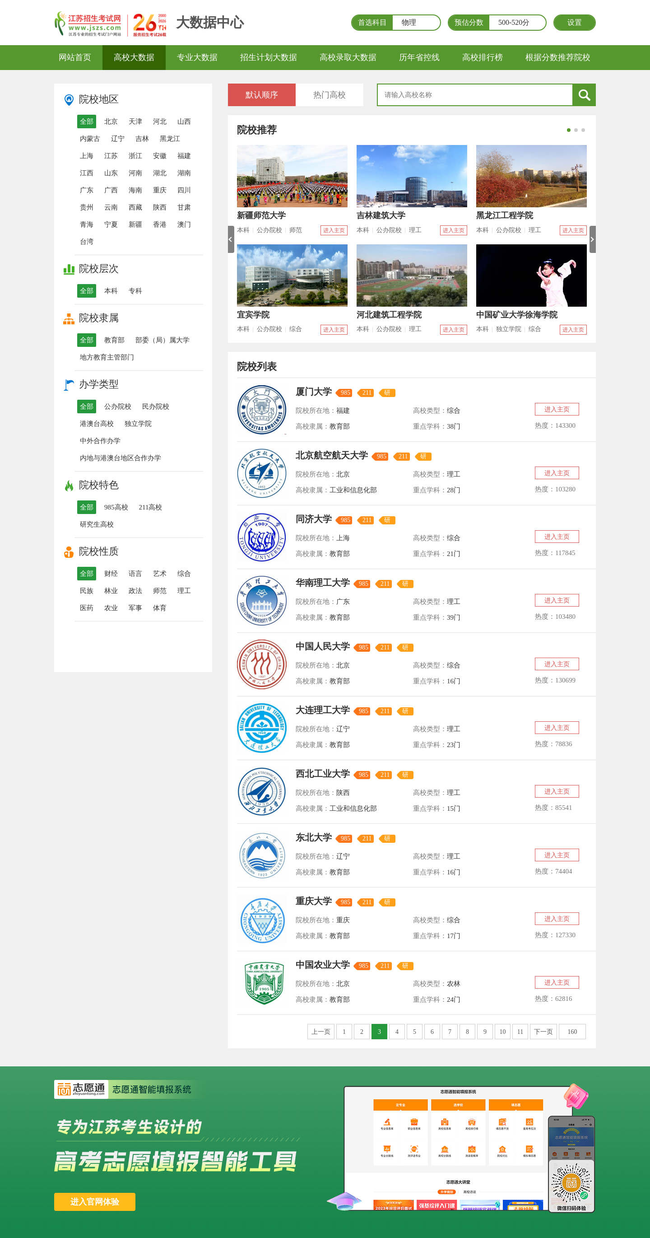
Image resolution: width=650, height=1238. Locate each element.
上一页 (320, 1031)
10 (503, 1031)
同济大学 (314, 519)
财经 (111, 573)
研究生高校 (97, 524)
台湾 (86, 241)
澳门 (184, 224)
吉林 (142, 138)
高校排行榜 (482, 57)
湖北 (160, 173)
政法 (135, 590)
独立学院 (138, 423)
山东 (111, 173)
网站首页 (75, 57)
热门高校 (329, 94)
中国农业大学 (323, 965)
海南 (135, 190)
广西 (111, 190)
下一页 (543, 1031)
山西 (184, 121)
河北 (160, 121)
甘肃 (184, 207)
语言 (135, 573)
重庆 (160, 190)
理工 (184, 590)
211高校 (150, 507)
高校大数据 (134, 57)
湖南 (184, 173)
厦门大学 (314, 392)
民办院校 (155, 406)
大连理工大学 (323, 710)
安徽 (160, 155)
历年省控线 (419, 57)
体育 (160, 608)
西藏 (135, 207)
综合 (184, 573)
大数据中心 (210, 22)
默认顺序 (262, 94)
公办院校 (117, 406)
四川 (184, 190)
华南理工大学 (323, 583)
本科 (111, 290)
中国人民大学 (323, 646)
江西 (86, 173)
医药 (86, 608)
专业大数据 (197, 57)
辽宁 (118, 138)
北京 (111, 121)
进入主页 (334, 230)
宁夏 (111, 224)
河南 (135, 173)
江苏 (111, 155)
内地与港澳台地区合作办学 (120, 458)
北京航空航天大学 (332, 455)
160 (572, 1031)
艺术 (160, 573)
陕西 (160, 207)
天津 (135, 121)
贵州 (86, 207)
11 (520, 1031)
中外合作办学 (100, 440)
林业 (111, 590)
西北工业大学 (323, 774)
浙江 (135, 155)
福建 (184, 155)
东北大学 (314, 837)
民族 (86, 590)
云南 (111, 207)
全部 (86, 121)
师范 (160, 590)
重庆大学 (314, 901)
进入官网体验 (94, 1201)
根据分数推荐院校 (557, 57)
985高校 (116, 507)
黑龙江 (170, 138)
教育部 (114, 340)
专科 (135, 290)
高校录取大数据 (348, 57)
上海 (86, 155)
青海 (86, 224)
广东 (86, 190)
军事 (135, 608)
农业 (111, 608)
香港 (160, 224)
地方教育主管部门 (107, 357)
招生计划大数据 (268, 57)
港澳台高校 (97, 423)
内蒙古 (90, 138)
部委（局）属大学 (162, 340)
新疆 (135, 224)
